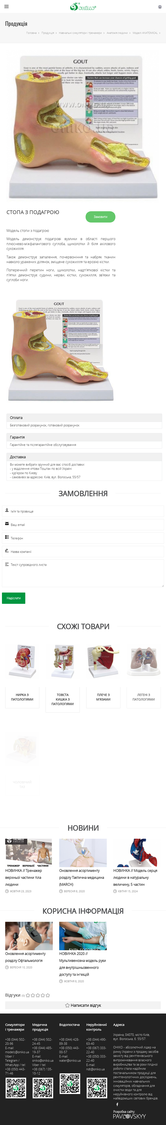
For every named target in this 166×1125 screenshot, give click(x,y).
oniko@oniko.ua (42, 1060)
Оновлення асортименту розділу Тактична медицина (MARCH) (81, 877)
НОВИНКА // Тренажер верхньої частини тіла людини (23, 877)
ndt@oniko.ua (95, 1069)
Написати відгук (83, 1005)
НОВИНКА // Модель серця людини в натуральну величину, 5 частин (135, 877)
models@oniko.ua (17, 1052)
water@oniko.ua (70, 1060)
